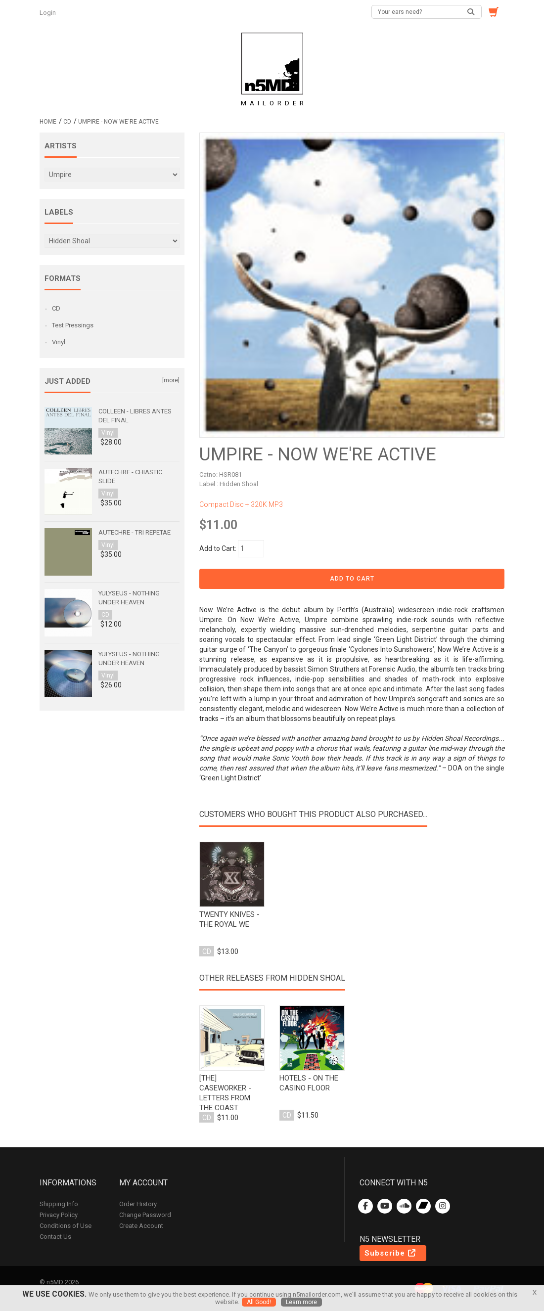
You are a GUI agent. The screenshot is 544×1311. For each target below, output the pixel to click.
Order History (138, 1204)
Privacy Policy (59, 1215)
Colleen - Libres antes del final (135, 415)
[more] (171, 380)
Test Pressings (72, 325)
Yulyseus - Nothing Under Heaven (129, 597)
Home (48, 121)
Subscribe (390, 1253)
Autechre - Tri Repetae (134, 532)
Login (48, 12)
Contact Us (55, 1236)
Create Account (141, 1225)
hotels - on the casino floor (308, 1083)
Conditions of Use (65, 1225)
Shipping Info (59, 1204)
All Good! (259, 1302)
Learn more (301, 1302)
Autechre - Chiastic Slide (130, 476)
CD (67, 121)
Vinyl (58, 342)
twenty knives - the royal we (229, 919)
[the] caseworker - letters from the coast (225, 1093)
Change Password (145, 1215)
